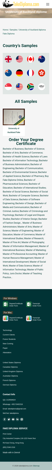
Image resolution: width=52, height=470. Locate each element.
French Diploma (9, 380)
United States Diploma (12, 362)
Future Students (9, 339)
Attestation (7, 352)
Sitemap (36, 466)
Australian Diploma (10, 376)
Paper (5, 348)
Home (5, 30)
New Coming (8, 344)
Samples (13, 30)
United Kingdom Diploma (13, 371)
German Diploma (9, 385)
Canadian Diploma (10, 367)
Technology (7, 330)
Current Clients (9, 335)
